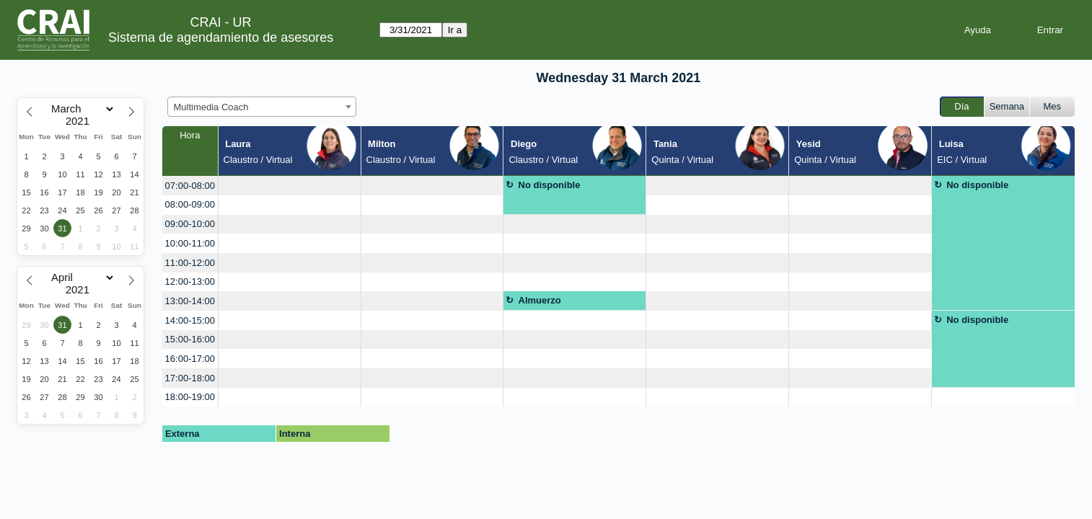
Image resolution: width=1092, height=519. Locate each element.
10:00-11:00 (190, 243)
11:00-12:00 (190, 262)
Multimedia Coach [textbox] (211, 107)
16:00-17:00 (190, 358)
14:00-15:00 (190, 320)
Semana (1007, 106)
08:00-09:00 (190, 204)
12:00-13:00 (190, 281)
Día (961, 106)
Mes (1053, 106)
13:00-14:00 (190, 301)
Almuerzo (540, 300)
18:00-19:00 (190, 396)
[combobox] (261, 107)
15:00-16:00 (190, 339)
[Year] (81, 121)
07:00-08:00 (190, 185)
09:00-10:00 (190, 223)
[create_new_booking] (290, 185)
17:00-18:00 (190, 378)
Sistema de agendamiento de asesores (220, 37)
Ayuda (977, 30)
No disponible (550, 184)
